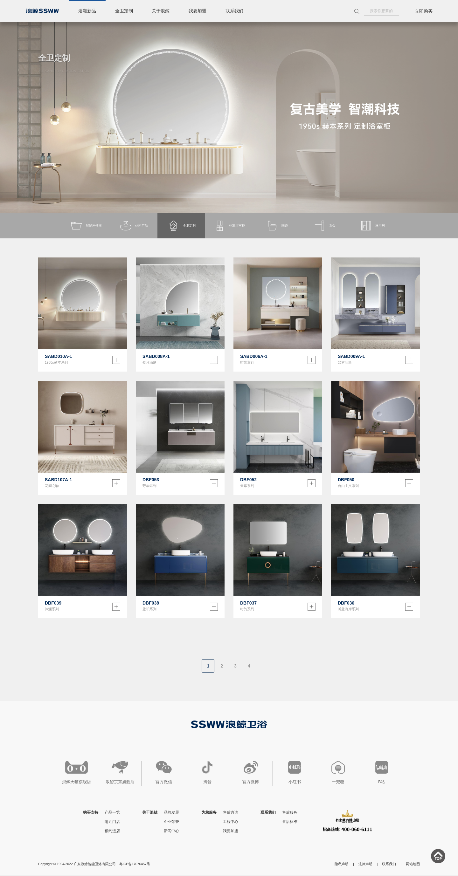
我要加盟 (198, 11)
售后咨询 (230, 813)
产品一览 (112, 813)
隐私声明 (342, 865)
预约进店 (112, 832)
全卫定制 (124, 11)
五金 (324, 226)
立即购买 (424, 11)
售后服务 (289, 813)
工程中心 (230, 822)
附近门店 (112, 822)
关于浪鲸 (161, 11)
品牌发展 (171, 813)
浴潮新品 (87, 11)
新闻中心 (171, 832)
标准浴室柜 (229, 226)
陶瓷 (276, 226)
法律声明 (365, 865)
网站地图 (413, 865)
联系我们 (235, 11)
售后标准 (289, 822)
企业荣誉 (171, 822)
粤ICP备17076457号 (134, 865)
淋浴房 (372, 226)
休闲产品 (134, 226)
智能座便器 (86, 226)
